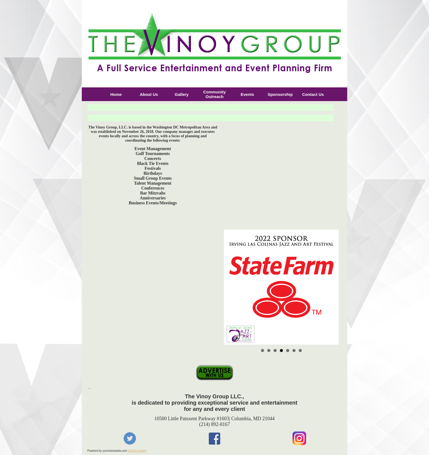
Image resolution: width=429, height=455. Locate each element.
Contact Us (313, 94)
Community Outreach (214, 94)
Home (116, 94)
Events (247, 94)
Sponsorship (280, 94)
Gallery (182, 94)
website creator (137, 450)
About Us (149, 94)
